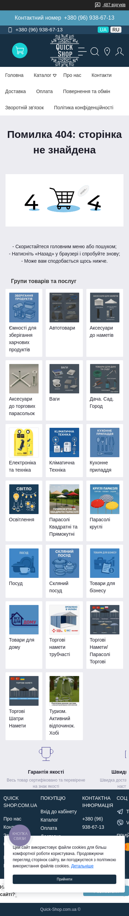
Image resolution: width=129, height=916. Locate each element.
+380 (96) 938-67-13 (89, 18)
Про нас (72, 75)
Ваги (54, 399)
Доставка (15, 91)
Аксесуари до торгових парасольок (22, 406)
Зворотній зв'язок (24, 107)
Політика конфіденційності (83, 107)
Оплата (44, 91)
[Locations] (106, 50)
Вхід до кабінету (59, 811)
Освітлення (21, 519)
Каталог (49, 820)
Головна (14, 75)
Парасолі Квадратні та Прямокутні (63, 527)
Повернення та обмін (86, 91)
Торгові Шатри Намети (17, 718)
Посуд (16, 583)
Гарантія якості (46, 772)
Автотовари (62, 328)
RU (115, 29)
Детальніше (82, 866)
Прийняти (64, 879)
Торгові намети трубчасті (59, 647)
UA (103, 29)
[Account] (118, 50)
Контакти (101, 75)
